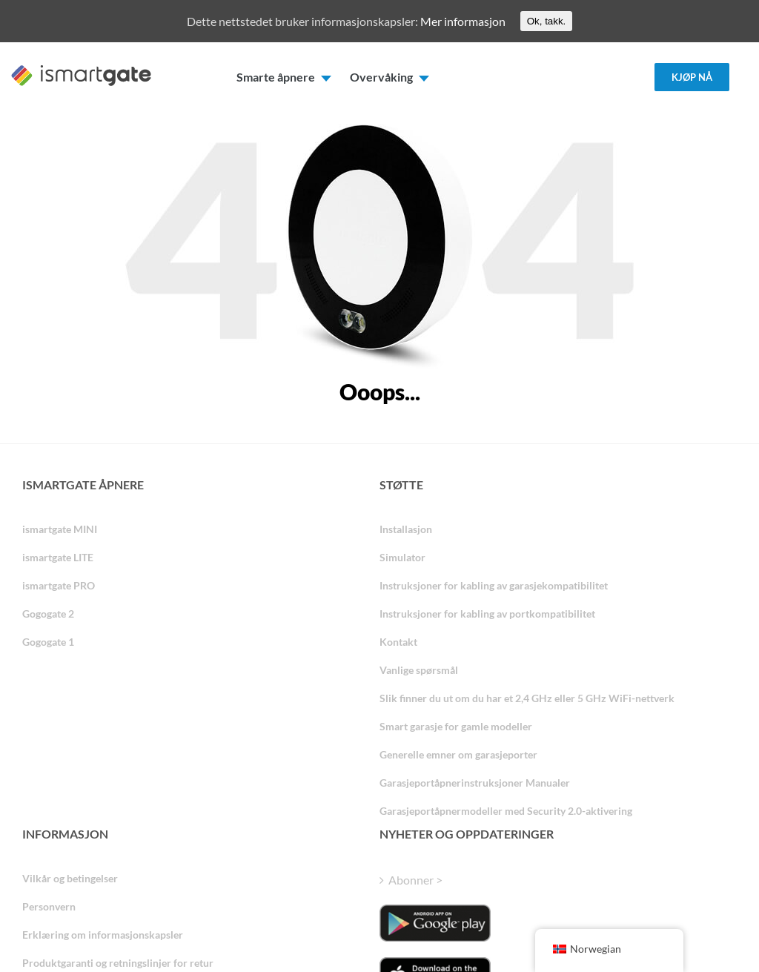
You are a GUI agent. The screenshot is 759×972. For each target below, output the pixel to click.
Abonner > (415, 880)
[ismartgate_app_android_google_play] (435, 923)
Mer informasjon (463, 21)
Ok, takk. (546, 21)
